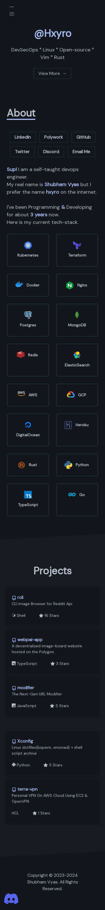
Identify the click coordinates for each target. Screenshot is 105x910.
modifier (23, 688)
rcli (17, 597)
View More (52, 74)
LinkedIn (23, 137)
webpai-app (27, 640)
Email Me (81, 152)
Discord (51, 152)
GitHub (83, 137)
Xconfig (22, 741)
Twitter (22, 152)
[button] (11, 14)
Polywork (53, 137)
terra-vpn (25, 789)
